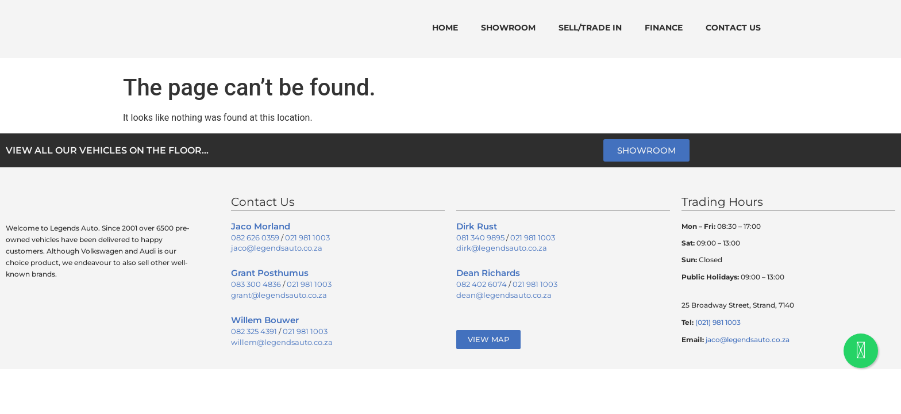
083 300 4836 (256, 284)
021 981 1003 (307, 237)
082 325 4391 (254, 331)
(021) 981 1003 (718, 322)
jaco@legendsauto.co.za (276, 247)
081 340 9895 (480, 237)
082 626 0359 (255, 237)
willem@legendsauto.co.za (282, 342)
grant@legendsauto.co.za (279, 295)
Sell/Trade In (590, 27)
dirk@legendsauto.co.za (501, 247)
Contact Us (733, 27)
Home (445, 27)
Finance (664, 27)
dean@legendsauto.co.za (504, 295)
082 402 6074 (481, 284)
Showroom (508, 27)
